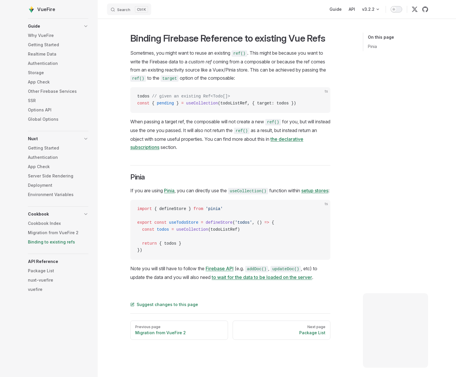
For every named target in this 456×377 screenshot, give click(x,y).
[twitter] (414, 9)
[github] (425, 9)
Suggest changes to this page (164, 304)
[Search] (129, 9)
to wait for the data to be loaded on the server (262, 277)
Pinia (372, 46)
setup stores (314, 190)
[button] (58, 26)
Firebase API (220, 268)
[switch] (396, 9)
